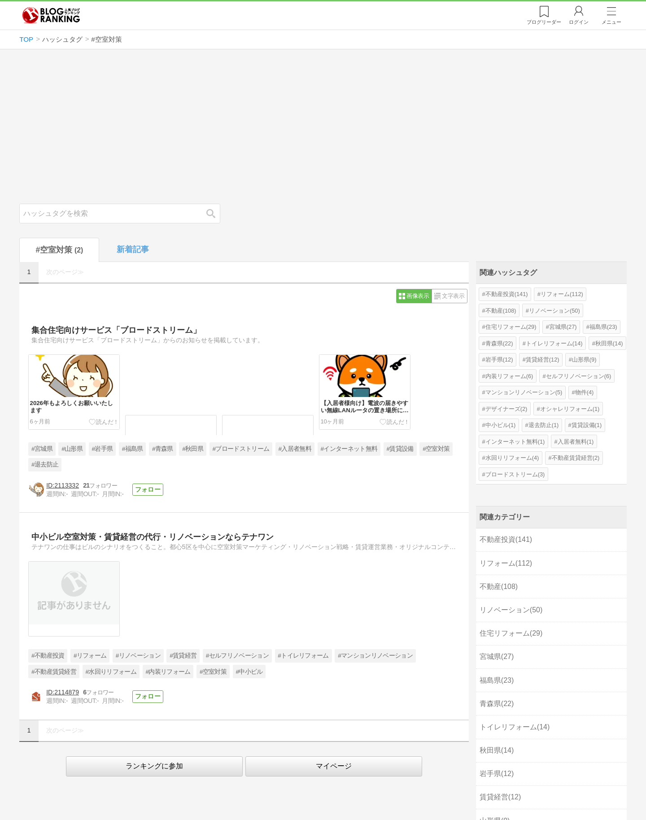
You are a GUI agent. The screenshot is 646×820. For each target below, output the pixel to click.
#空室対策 (436, 448)
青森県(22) (499, 343)
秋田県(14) (609, 343)
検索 (215, 213)
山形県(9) (584, 359)
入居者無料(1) (576, 441)
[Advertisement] (323, 126)
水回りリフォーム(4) (512, 457)
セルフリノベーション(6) (578, 376)
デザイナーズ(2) (506, 409)
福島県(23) (603, 326)
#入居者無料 (295, 448)
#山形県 (72, 448)
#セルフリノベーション (237, 655)
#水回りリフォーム (111, 671)
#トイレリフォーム (303, 655)
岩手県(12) (499, 359)
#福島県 (132, 448)
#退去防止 (44, 464)
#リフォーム (90, 655)
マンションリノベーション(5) (524, 392)
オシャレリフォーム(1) (570, 409)
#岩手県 (102, 448)
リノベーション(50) (554, 310)
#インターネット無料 (348, 448)
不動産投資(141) (506, 294)
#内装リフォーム (167, 671)
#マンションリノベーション (375, 655)
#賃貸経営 (183, 655)
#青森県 (162, 448)
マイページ (334, 766)
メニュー (611, 22)
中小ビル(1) (500, 425)
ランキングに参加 (154, 766)
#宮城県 (41, 448)
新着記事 (133, 249)
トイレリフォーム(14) (554, 343)
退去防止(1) (543, 425)
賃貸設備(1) (587, 425)
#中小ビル (249, 671)
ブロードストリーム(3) (515, 474)
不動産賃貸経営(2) (576, 457)
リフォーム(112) (562, 294)
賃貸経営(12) (542, 359)
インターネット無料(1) (515, 441)
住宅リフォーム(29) (511, 326)
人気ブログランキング (51, 15)
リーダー (544, 22)
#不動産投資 (47, 655)
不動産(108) (500, 310)
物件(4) (584, 392)
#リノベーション (138, 655)
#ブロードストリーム (240, 448)
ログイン (579, 22)
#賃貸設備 (400, 448)
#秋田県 (192, 448)
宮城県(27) (563, 326)
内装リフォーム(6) (509, 376)
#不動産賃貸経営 (53, 671)
